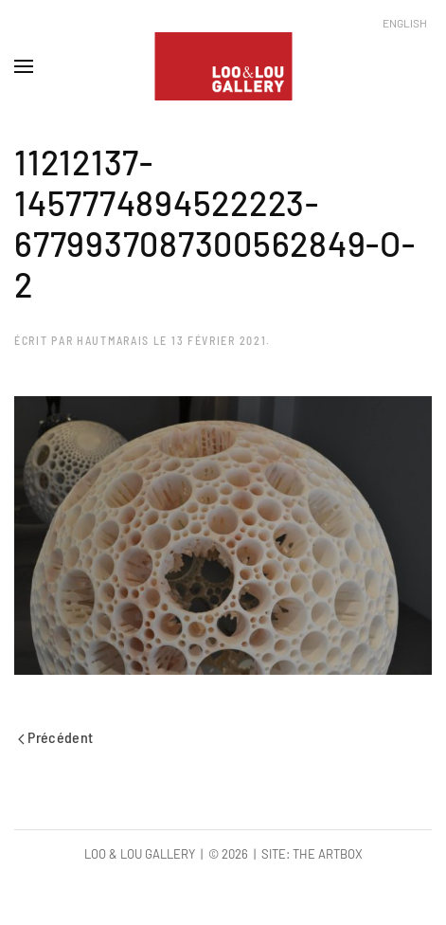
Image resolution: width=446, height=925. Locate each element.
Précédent (56, 737)
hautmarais (113, 340)
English (405, 22)
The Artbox (328, 854)
